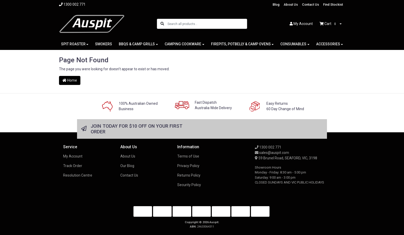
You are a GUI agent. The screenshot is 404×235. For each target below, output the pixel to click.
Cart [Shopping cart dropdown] (329, 24)
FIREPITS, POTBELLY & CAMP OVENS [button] (241, 44)
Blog (276, 4)
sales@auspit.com (272, 153)
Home (69, 80)
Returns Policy (188, 175)
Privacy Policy (188, 166)
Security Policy (189, 185)
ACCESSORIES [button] (328, 44)
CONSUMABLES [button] (293, 44)
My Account (72, 156)
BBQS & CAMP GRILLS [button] (137, 44)
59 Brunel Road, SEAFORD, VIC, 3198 (286, 158)
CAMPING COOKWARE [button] (183, 44)
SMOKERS (103, 44)
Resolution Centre (77, 175)
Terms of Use (188, 156)
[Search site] (162, 23)
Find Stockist (333, 4)
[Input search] (207, 23)
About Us (291, 4)
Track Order (72, 166)
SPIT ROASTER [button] (73, 44)
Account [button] (301, 24)
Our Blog (127, 166)
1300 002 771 (268, 147)
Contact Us (310, 4)
